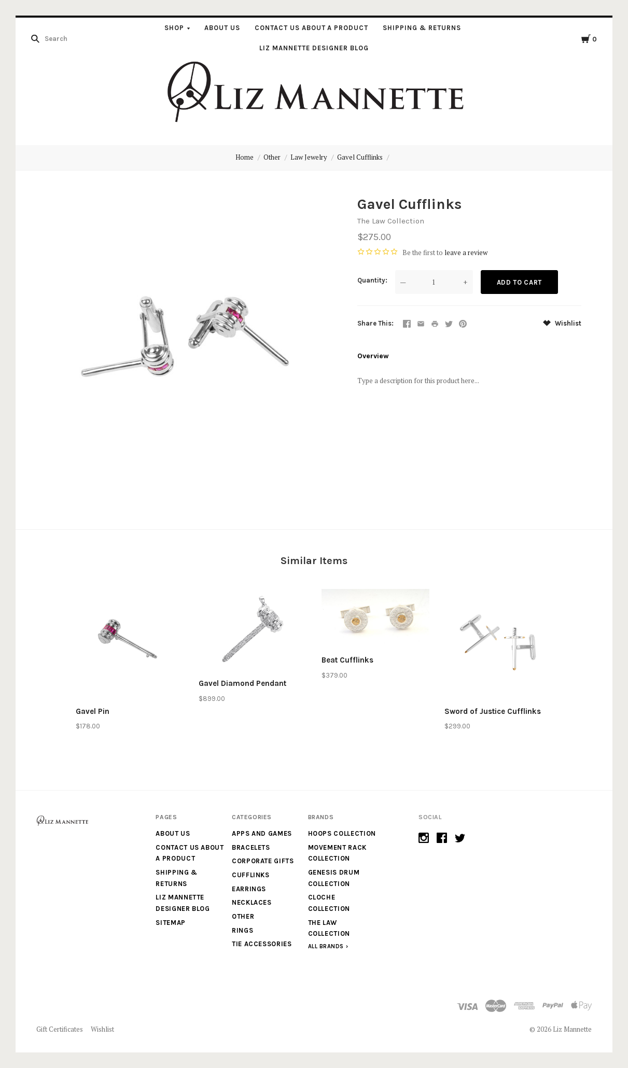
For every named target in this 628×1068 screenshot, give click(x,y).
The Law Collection (390, 221)
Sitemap (171, 922)
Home (244, 157)
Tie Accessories (262, 944)
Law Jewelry (308, 157)
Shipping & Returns (422, 28)
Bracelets (251, 847)
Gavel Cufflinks (360, 157)
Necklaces (252, 902)
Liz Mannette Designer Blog (313, 48)
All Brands (326, 946)
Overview (373, 356)
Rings (242, 930)
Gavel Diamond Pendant (242, 683)
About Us (222, 28)
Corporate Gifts (263, 861)
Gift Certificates (59, 1029)
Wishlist (562, 323)
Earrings (249, 889)
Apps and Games (262, 833)
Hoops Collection (342, 833)
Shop (174, 28)
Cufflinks (251, 875)
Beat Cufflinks (347, 660)
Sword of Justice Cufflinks (492, 711)
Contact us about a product (311, 28)
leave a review (465, 252)
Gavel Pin (92, 711)
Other (272, 157)
